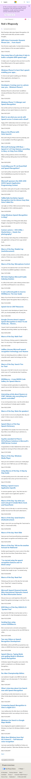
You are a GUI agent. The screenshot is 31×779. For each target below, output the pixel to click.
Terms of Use (4, 777)
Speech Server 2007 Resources (12, 306)
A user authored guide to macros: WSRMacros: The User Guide (13, 293)
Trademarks (12, 777)
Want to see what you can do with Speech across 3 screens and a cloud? (14, 118)
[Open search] (24, 2)
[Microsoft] (16, 2)
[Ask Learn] (25, 19)
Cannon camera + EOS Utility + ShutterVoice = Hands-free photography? (12, 232)
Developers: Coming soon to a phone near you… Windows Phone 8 (15, 86)
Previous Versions (13, 772)
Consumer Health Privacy (21, 774)
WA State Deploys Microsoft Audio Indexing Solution (14, 278)
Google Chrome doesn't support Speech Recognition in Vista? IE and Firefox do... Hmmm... (14, 321)
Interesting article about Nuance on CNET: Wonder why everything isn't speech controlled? (14, 396)
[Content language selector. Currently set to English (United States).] (8, 765)
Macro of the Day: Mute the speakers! (15, 411)
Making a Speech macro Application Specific (10, 487)
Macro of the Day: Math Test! (11, 336)
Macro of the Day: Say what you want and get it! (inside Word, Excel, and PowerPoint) (14, 502)
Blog (20, 772)
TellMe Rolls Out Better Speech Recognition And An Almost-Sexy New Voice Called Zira (15, 200)
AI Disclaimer (4, 772)
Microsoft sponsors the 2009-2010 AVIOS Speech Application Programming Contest (13, 183)
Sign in (28, 2)
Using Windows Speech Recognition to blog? (14, 216)
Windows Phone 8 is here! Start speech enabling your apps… (15, 71)
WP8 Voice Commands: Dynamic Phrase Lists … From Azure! (13, 41)
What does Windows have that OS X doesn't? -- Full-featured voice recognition (12, 739)
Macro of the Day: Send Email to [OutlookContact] (13, 519)
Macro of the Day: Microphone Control (15, 264)
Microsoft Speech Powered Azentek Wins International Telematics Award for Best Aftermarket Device (14, 592)
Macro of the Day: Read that (11, 577)
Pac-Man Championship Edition (12, 673)
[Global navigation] (1, 2)
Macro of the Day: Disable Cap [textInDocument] (12, 250)
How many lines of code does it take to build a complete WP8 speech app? (15, 56)
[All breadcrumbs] (2, 19)
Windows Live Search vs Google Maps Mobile (12, 721)
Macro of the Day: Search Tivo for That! (12, 365)
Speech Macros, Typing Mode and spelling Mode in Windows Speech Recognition (12, 656)
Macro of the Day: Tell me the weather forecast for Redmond (15, 546)
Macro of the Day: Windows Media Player (11, 457)
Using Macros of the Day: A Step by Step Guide (14, 472)
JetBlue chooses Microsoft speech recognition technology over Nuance (14, 350)
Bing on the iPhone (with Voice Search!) (10, 133)
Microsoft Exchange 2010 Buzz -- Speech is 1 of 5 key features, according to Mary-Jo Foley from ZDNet (15, 149)
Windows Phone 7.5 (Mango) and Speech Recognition (13, 103)
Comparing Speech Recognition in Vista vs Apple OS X (13, 706)
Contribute (3, 774)
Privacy (10, 774)
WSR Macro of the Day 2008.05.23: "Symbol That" (14, 608)
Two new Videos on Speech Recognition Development (11, 640)
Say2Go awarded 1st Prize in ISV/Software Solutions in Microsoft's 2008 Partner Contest (14, 441)
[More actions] (28, 19)
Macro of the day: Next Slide (11, 532)
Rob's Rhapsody (9, 19)
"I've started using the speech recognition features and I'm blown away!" (12, 562)
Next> (3, 754)
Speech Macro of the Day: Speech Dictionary (10, 425)
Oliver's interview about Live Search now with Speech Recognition (14, 689)
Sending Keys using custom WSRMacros (8, 623)
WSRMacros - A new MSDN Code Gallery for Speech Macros (13, 380)
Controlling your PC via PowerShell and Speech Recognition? (14, 167)
